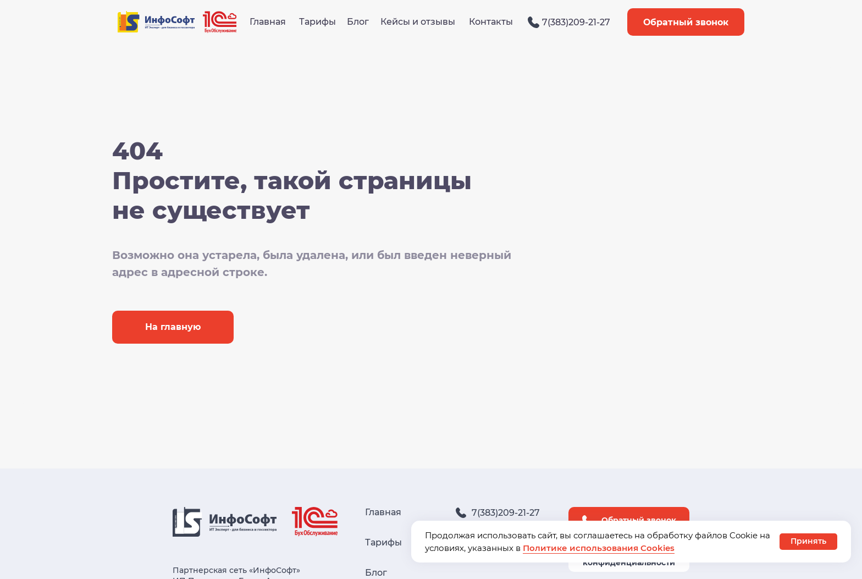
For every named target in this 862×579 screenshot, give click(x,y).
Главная (268, 21)
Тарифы (317, 21)
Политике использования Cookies (599, 548)
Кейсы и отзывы (417, 21)
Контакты (491, 21)
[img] (533, 22)
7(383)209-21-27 (576, 22)
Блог (358, 21)
